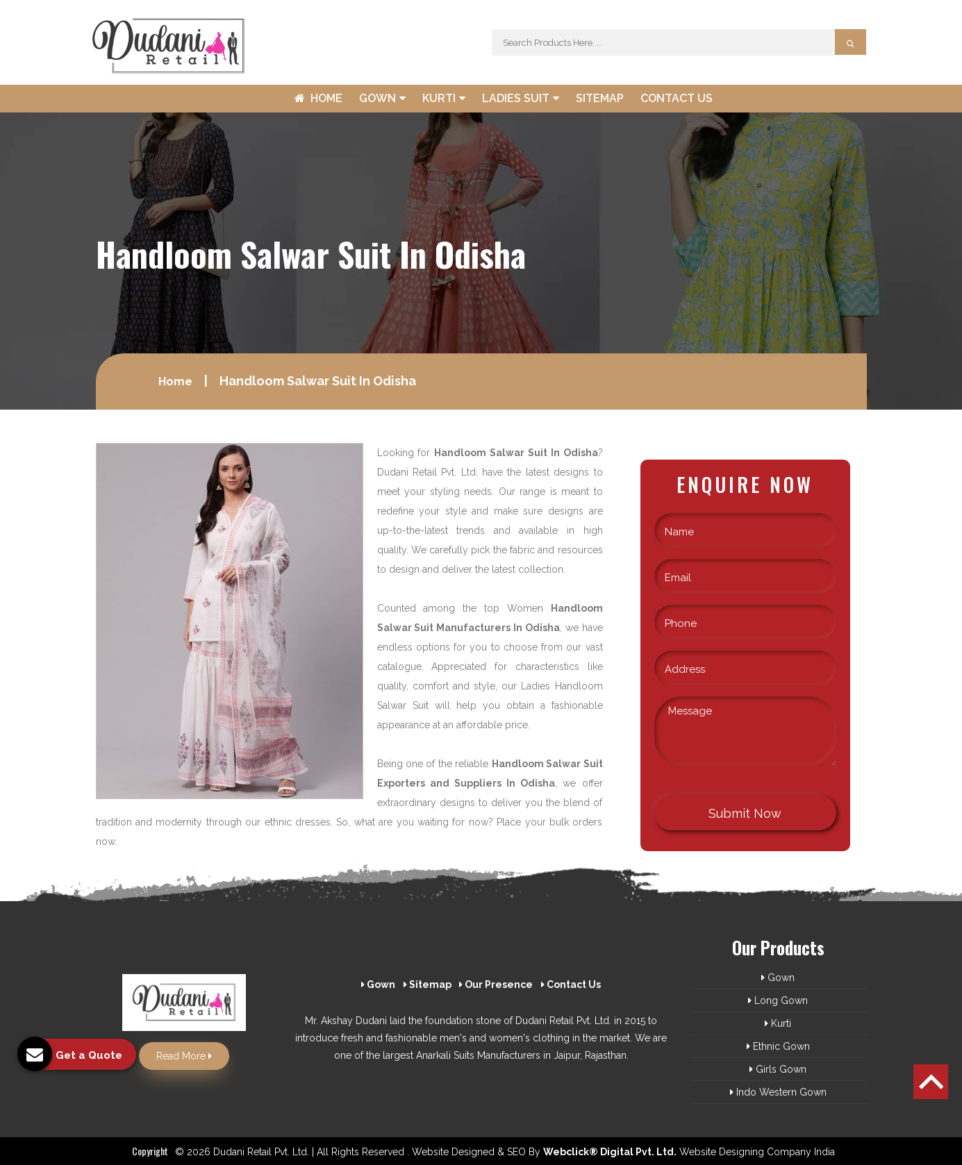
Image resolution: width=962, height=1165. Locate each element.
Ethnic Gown (778, 1046)
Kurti (443, 98)
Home (318, 98)
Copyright (150, 1150)
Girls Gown (777, 1069)
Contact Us (676, 98)
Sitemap (600, 98)
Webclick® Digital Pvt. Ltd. (610, 1151)
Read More (184, 1056)
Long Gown (778, 1000)
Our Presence (496, 984)
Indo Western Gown (778, 1092)
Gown (382, 98)
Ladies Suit (520, 98)
